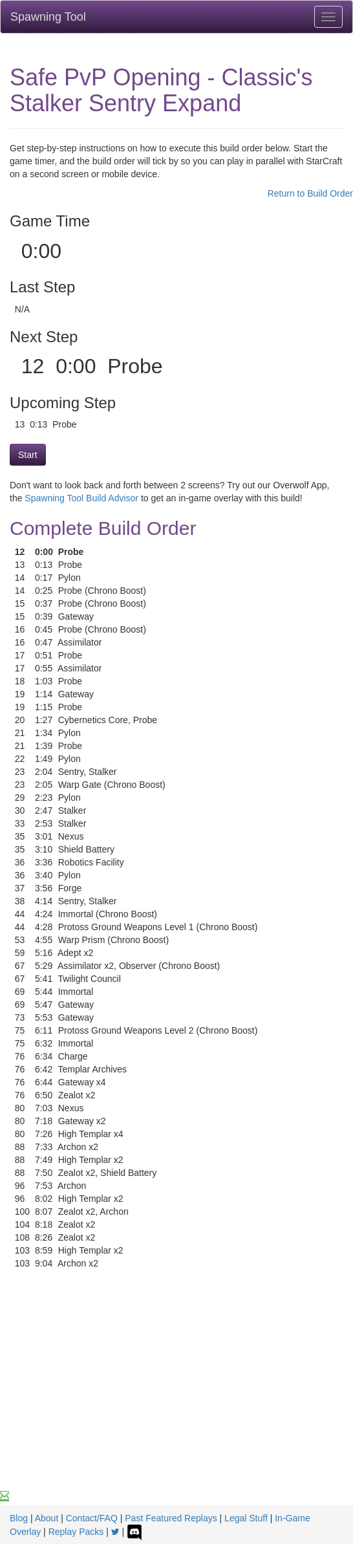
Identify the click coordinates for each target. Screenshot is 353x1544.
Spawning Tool (48, 16)
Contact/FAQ (92, 1518)
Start (27, 455)
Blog (19, 1518)
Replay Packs (76, 1532)
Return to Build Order (310, 193)
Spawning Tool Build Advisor (81, 498)
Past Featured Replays (171, 1518)
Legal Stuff (246, 1518)
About (47, 1518)
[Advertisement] (176, 1392)
